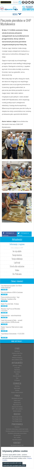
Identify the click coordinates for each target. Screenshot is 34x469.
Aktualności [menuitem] (17, 427)
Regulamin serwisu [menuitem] (17, 355)
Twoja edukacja (17, 258)
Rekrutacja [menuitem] (17, 386)
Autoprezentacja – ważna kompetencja (11, 315)
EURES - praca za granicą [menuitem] (17, 409)
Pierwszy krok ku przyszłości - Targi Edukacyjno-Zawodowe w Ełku (10, 298)
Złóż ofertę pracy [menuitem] (17, 435)
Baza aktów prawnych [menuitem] (17, 439)
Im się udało (17, 251)
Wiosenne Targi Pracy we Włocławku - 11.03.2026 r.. (11, 310)
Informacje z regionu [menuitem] (17, 365)
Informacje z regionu (17, 244)
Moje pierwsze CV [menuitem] (17, 404)
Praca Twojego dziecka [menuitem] (17, 419)
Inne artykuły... (17, 341)
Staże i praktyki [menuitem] (17, 437)
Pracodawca (17, 424)
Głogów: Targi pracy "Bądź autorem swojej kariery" (12, 328)
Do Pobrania (17, 273)
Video (17, 270)
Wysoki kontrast (6, 2)
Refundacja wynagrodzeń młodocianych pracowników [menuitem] (17, 431)
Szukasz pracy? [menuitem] (17, 400)
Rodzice (17, 414)
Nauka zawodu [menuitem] (17, 388)
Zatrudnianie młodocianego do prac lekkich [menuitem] (17, 433)
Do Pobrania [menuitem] (17, 380)
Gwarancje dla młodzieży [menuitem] (17, 407)
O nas (17, 348)
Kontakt (17, 442)
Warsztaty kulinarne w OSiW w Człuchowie (12, 292)
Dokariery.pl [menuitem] (17, 351)
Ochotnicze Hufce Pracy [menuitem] (17, 353)
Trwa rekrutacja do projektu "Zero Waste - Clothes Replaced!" (12, 287)
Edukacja (17, 383)
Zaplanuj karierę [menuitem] (17, 402)
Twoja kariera (17, 255)
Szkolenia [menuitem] (17, 390)
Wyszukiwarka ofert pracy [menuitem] (17, 398)
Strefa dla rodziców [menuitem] (17, 376)
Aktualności (17, 362)
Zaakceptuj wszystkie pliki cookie (12, 463)
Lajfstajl (17, 262)
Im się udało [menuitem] (17, 367)
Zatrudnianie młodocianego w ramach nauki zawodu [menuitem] (17, 429)
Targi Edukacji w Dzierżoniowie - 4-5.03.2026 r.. (12, 335)
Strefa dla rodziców (17, 266)
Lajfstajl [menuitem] (17, 374)
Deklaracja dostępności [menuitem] (17, 357)
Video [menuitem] (17, 378)
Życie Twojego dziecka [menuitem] (17, 421)
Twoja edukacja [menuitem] (17, 372)
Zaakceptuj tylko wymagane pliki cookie (14, 465)
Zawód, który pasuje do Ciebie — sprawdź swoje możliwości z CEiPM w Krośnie (11, 321)
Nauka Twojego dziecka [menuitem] (17, 417)
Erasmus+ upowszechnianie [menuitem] (17, 392)
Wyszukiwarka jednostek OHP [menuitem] (17, 445)
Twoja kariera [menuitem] (17, 370)
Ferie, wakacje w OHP (17, 247)
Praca (17, 395)
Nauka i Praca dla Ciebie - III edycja (10, 304)
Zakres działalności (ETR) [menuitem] (17, 359)
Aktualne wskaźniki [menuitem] (17, 411)
